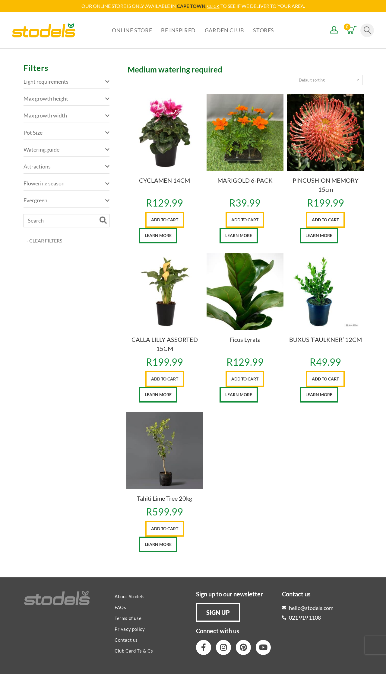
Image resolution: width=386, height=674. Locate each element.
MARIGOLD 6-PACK (245, 180)
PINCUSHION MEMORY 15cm (326, 184)
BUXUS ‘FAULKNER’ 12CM (325, 339)
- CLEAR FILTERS (44, 240)
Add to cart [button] (164, 219)
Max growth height (66, 98)
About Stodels (130, 596)
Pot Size (66, 132)
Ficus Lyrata (245, 339)
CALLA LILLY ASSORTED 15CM (164, 343)
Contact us (126, 639)
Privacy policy (130, 628)
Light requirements (66, 81)
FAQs (120, 607)
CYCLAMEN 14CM (164, 180)
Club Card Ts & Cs (134, 650)
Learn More (158, 235)
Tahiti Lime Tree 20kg (164, 498)
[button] (218, 612)
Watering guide (66, 149)
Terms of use (128, 618)
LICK (215, 6)
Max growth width (66, 115)
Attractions (66, 166)
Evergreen (66, 200)
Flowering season (66, 183)
